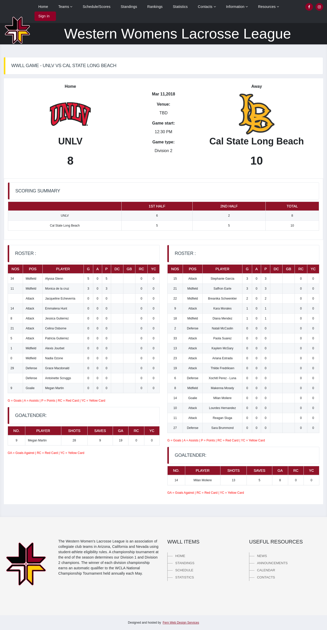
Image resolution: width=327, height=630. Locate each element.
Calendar (266, 570)
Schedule (184, 570)
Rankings (155, 7)
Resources (268, 7)
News (262, 556)
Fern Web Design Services (181, 622)
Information (237, 7)
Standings (129, 7)
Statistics (180, 7)
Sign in (44, 16)
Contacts (207, 7)
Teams (65, 7)
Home (43, 7)
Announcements (272, 563)
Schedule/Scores (97, 7)
